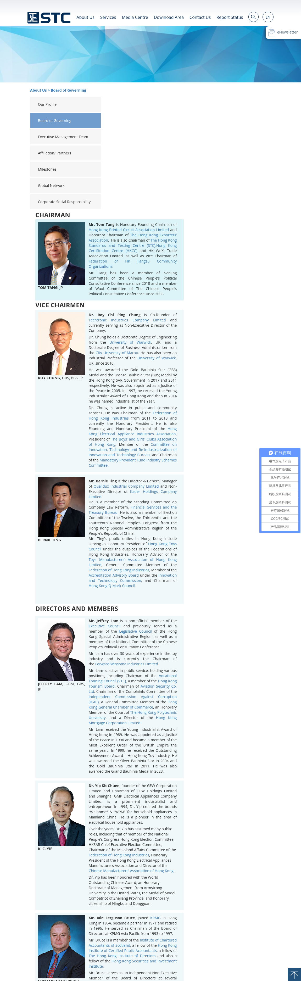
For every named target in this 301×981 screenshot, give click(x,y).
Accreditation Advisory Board (195, 460)
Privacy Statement (233, 962)
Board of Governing (68, 90)
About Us (85, 17)
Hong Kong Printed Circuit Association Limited (210, 114)
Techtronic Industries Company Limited (208, 205)
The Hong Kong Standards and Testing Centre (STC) (214, 128)
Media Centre (135, 17)
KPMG (236, 802)
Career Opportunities (169, 962)
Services (108, 17)
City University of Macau (198, 237)
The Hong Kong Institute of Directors (203, 840)
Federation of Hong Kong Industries (200, 455)
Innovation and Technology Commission (214, 463)
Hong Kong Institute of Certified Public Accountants (214, 833)
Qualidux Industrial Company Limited (207, 371)
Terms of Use (202, 962)
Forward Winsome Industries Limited (207, 549)
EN (268, 17)
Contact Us (200, 17)
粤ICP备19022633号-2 (42, 972)
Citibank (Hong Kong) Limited (197, 895)
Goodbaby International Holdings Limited (207, 873)
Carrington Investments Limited (216, 916)
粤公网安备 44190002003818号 (93, 972)
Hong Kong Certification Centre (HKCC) (214, 133)
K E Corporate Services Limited (214, 919)
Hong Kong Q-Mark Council (193, 470)
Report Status (229, 17)
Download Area (169, 17)
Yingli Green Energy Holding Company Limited (214, 904)
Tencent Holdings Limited (235, 878)
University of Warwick (211, 227)
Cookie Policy (263, 962)
